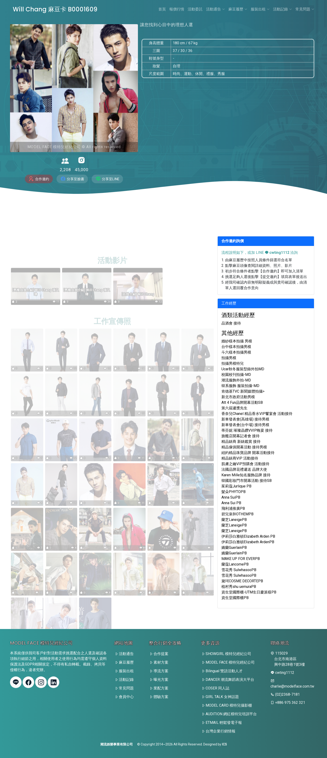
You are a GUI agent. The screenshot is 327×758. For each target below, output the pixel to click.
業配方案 (160, 688)
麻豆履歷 (237, 9)
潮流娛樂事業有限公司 (116, 744)
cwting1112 (277, 252)
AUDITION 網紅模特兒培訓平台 (231, 714)
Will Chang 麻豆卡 (56, 9)
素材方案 (160, 662)
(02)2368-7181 (287, 694)
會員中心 (126, 697)
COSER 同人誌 (217, 688)
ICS (224, 744)
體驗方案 (160, 697)
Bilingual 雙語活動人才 (224, 671)
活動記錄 (282, 9)
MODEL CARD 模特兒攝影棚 (229, 705)
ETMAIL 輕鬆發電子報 (224, 722)
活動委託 (195, 9)
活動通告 (215, 9)
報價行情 (176, 9)
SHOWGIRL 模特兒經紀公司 (228, 654)
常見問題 (304, 9)
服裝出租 (260, 9)
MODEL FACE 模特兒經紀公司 (230, 662)
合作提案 (160, 654)
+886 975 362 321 (290, 702)
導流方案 (160, 671)
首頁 (162, 9)
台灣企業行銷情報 (220, 731)
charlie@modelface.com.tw (292, 686)
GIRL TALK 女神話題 (222, 697)
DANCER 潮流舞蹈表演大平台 (230, 679)
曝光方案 (160, 679)
